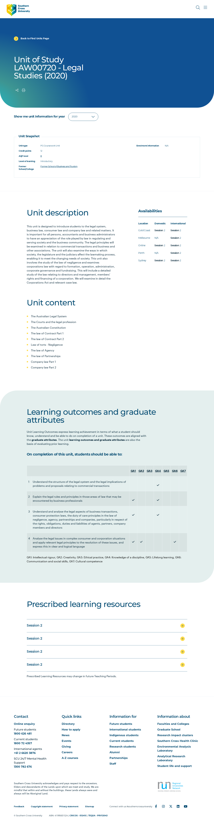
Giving (66, 747)
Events (66, 741)
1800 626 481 (23, 734)
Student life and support (174, 766)
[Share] (17, 90)
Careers (67, 752)
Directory (68, 724)
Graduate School (168, 730)
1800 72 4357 (23, 743)
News (66, 735)
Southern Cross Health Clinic (177, 741)
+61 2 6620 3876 (25, 753)
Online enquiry (24, 724)
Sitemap (89, 807)
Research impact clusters (175, 735)
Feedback (19, 807)
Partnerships (119, 758)
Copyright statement (42, 807)
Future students (121, 724)
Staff (113, 764)
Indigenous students (124, 735)
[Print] (23, 90)
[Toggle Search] (198, 7)
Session (158, 230)
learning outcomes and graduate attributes (97, 439)
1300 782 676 (23, 767)
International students (125, 730)
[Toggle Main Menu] (205, 7)
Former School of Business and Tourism (58, 167)
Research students (123, 747)
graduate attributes (44, 439)
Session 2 (34, 625)
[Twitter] (170, 806)
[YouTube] (185, 806)
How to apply (71, 730)
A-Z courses (70, 758)
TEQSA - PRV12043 (98, 816)
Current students (122, 741)
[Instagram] (163, 806)
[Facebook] (156, 806)
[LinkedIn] (178, 806)
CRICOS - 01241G (78, 816)
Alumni (115, 752)
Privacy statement (68, 807)
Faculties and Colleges (173, 724)
